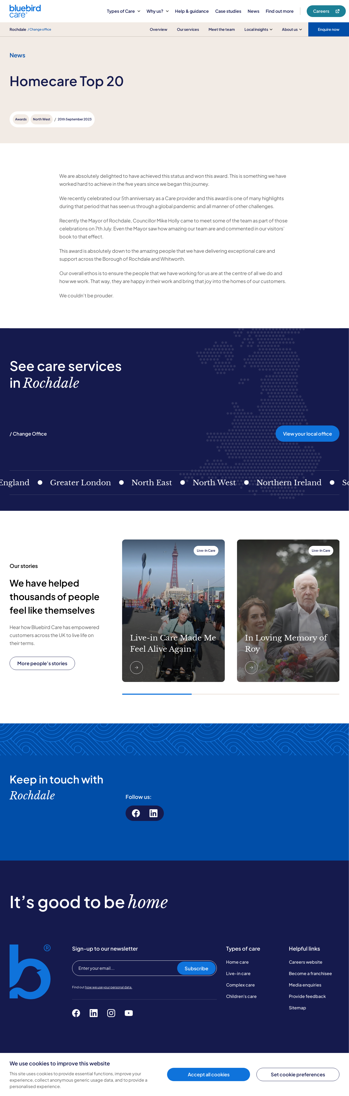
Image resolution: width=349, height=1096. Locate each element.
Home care (237, 962)
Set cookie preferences (298, 1074)
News (253, 11)
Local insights (258, 29)
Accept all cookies (209, 1074)
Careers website (305, 962)
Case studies (228, 11)
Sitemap (297, 1007)
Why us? (158, 11)
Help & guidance (192, 11)
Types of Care (123, 11)
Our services (188, 29)
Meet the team (222, 29)
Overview (158, 29)
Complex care (240, 985)
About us (292, 29)
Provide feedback (307, 996)
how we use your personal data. (108, 987)
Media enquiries (305, 985)
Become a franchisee (310, 973)
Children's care (241, 996)
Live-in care (238, 973)
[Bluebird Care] (25, 15)
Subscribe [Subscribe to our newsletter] (196, 968)
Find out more (280, 11)
